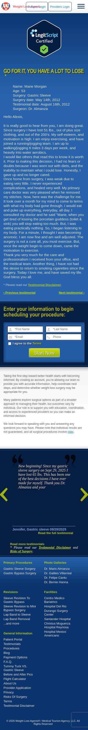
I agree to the (24, 343)
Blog (7, 653)
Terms (36, 343)
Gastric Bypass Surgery (20, 573)
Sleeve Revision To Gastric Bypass (17, 600)
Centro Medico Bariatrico (54, 600)
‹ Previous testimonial (19, 292)
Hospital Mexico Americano (55, 633)
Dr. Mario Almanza (57, 568)
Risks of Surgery (21, 551)
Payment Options (15, 657)
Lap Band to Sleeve (17, 614)
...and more (11, 623)
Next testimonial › (71, 292)
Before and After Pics (18, 674)
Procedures (11, 648)
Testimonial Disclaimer (44, 285)
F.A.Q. (8, 662)
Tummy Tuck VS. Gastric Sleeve (15, 668)
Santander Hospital (57, 619)
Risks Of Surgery (15, 697)
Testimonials (12, 644)
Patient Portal (13, 639)
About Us (10, 683)
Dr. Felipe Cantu (55, 577)
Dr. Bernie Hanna (56, 582)
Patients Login (37, 6)
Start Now (44, 352)
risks (71, 431)
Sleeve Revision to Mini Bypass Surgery (20, 608)
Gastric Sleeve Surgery (19, 568)
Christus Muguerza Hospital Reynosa (57, 625)
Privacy (9, 692)
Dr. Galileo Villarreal (58, 573)
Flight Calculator (15, 679)
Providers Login (60, 6)
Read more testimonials (27, 544)
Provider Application (17, 688)
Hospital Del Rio (55, 606)
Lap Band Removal (17, 619)
